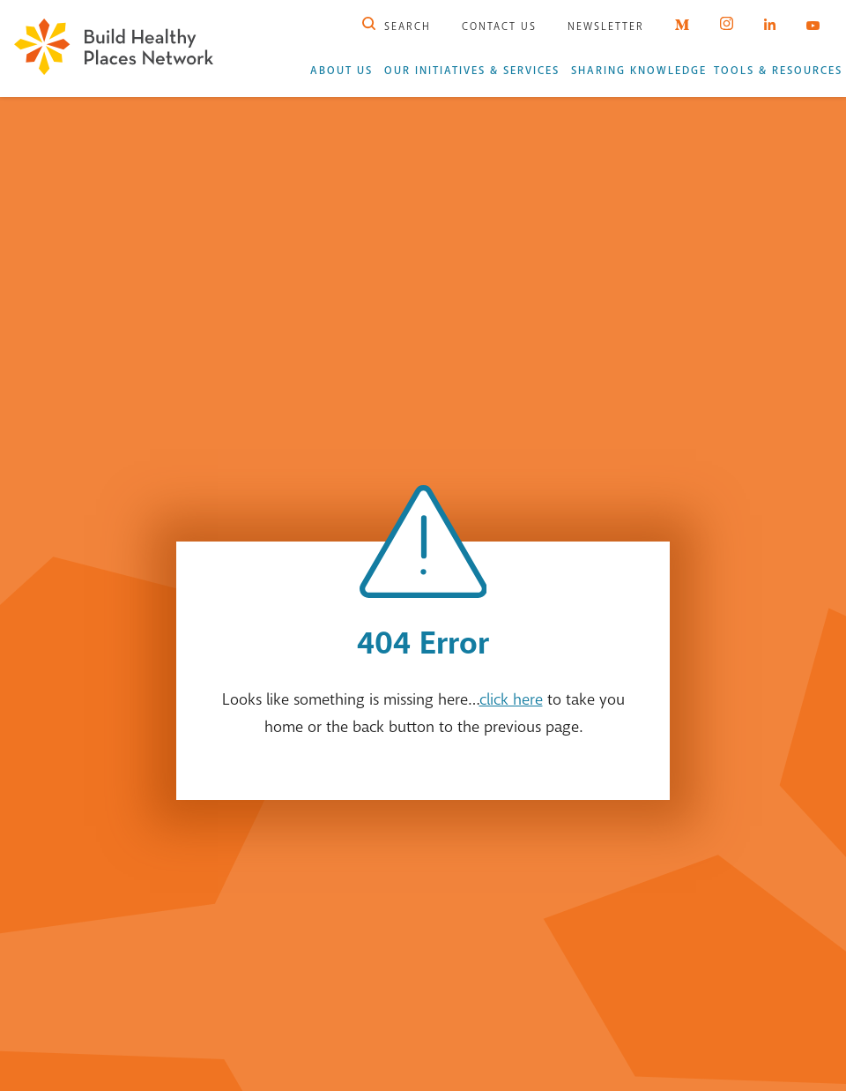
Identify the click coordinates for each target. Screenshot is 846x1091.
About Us (341, 71)
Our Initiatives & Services (472, 71)
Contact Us (499, 26)
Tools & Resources (778, 71)
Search (396, 26)
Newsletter (606, 26)
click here (511, 699)
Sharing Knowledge (639, 71)
